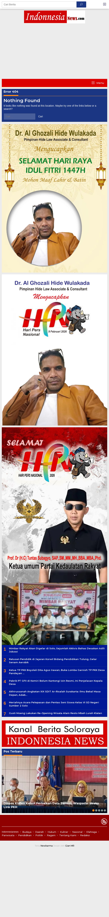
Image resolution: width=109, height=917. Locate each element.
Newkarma (47, 845)
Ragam (51, 835)
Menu (100, 83)
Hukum (52, 831)
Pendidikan (25, 835)
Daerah (39, 831)
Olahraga (91, 831)
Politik (39, 835)
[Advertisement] (54, 52)
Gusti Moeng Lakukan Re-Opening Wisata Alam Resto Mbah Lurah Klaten (55, 713)
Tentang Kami (67, 835)
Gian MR (69, 845)
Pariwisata (8, 835)
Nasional (77, 831)
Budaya (26, 831)
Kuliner (64, 831)
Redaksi (85, 835)
